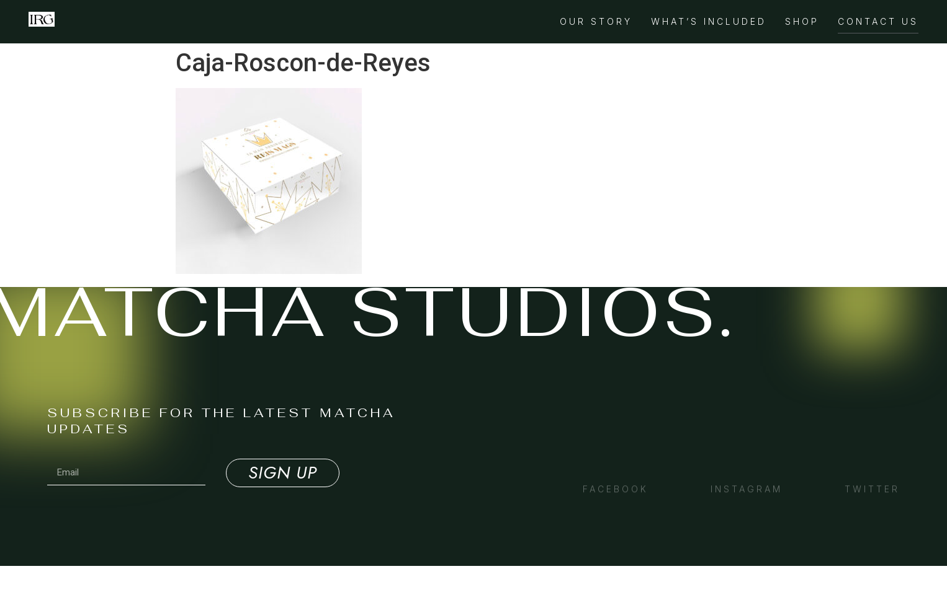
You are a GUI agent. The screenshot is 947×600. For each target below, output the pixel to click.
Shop (802, 21)
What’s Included (708, 21)
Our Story (596, 21)
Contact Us (878, 21)
